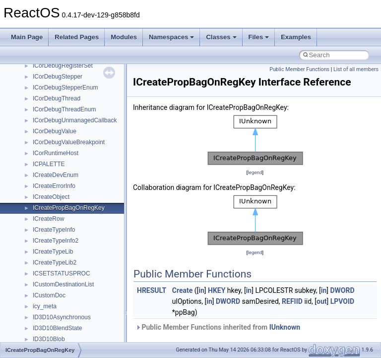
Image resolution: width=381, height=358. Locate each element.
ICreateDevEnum (55, 175)
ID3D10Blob (49, 339)
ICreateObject (51, 196)
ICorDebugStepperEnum (65, 87)
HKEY (216, 290)
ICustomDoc (49, 295)
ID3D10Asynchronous (62, 317)
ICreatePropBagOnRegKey (69, 207)
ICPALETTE (48, 164)
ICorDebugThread (56, 98)
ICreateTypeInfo (54, 229)
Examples (296, 37)
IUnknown (285, 327)
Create (182, 290)
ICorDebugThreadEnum (64, 109)
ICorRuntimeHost (55, 153)
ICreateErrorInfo (54, 185)
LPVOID (342, 301)
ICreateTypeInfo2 (55, 240)
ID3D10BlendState (57, 328)
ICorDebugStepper (57, 76)
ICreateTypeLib (53, 251)
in (201, 290)
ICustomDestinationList (63, 284)
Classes (221, 37)
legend (255, 172)
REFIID (292, 301)
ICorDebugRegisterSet (63, 65)
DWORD (342, 290)
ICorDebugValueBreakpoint (69, 142)
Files (259, 37)
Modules (124, 37)
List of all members (356, 69)
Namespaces (171, 37)
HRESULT (151, 290)
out (321, 301)
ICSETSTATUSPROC (61, 273)
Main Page (27, 37)
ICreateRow (48, 218)
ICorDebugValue (54, 131)
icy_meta (45, 306)
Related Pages (77, 37)
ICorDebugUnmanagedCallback (75, 120)
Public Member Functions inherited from (217, 327)
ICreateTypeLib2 (54, 262)
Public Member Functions (299, 69)
